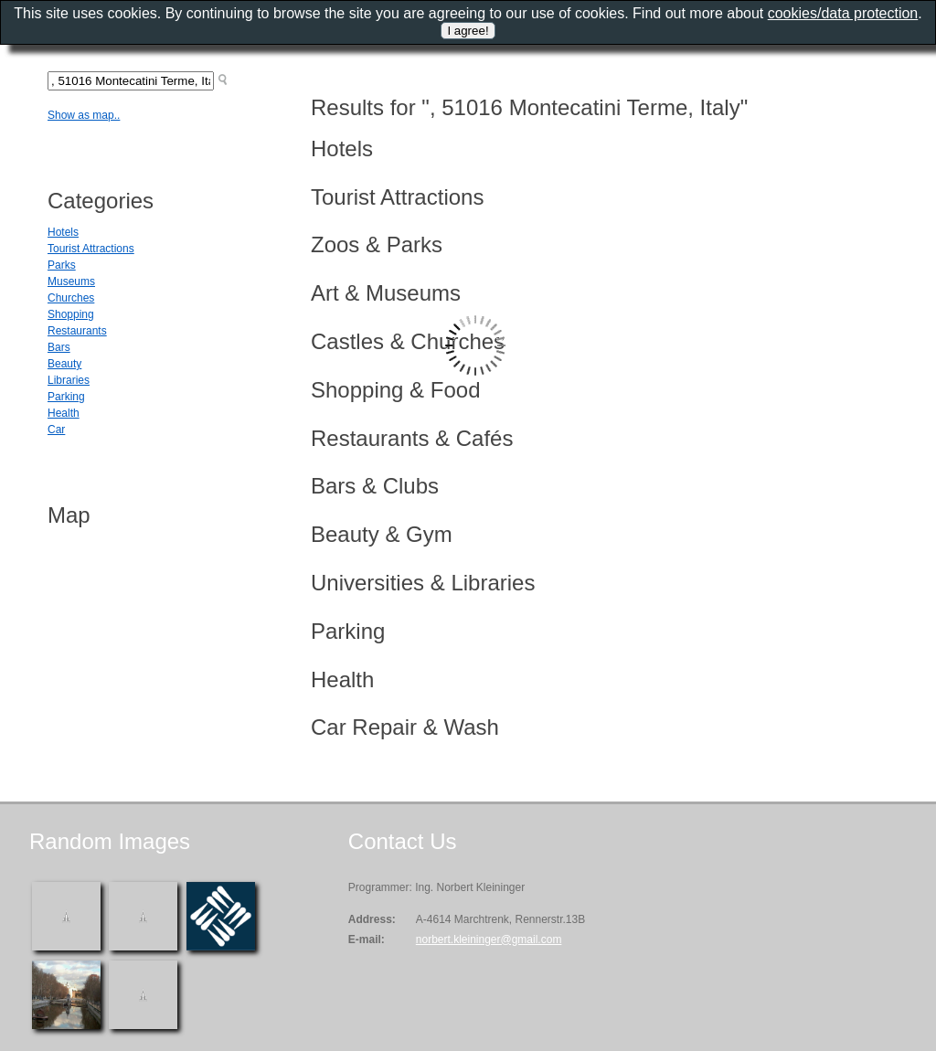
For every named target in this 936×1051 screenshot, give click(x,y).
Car (56, 429)
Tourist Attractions (91, 248)
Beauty (64, 363)
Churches (71, 298)
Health (64, 413)
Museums (71, 281)
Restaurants (77, 330)
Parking (66, 396)
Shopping (71, 314)
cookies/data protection (843, 13)
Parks (62, 265)
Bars (59, 347)
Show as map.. (84, 115)
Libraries (69, 380)
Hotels (63, 232)
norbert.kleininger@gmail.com (489, 939)
